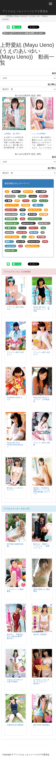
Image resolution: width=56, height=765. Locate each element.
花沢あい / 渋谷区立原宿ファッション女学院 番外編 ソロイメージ (41, 491)
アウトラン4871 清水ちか (15, 308)
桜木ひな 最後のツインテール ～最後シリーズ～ (41, 546)
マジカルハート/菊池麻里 (15, 590)
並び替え (51, 84)
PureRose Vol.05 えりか (15, 398)
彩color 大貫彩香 (40, 634)
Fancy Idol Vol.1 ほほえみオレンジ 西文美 (41, 309)
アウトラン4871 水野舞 (41, 444)
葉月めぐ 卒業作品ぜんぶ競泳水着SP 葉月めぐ (15, 636)
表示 (53, 73)
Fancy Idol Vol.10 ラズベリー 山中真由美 (41, 399)
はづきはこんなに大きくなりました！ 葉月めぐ (41, 682)
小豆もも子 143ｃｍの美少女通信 (15, 681)
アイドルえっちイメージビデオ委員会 (25, 11)
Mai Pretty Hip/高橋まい (41, 726)
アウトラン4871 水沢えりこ (15, 353)
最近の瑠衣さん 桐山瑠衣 (41, 590)
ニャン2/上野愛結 (39, 134)
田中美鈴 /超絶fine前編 (15, 545)
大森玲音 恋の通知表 (15, 725)
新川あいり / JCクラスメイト (15, 489)
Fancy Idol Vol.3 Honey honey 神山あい (15, 445)
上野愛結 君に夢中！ (13, 134)
